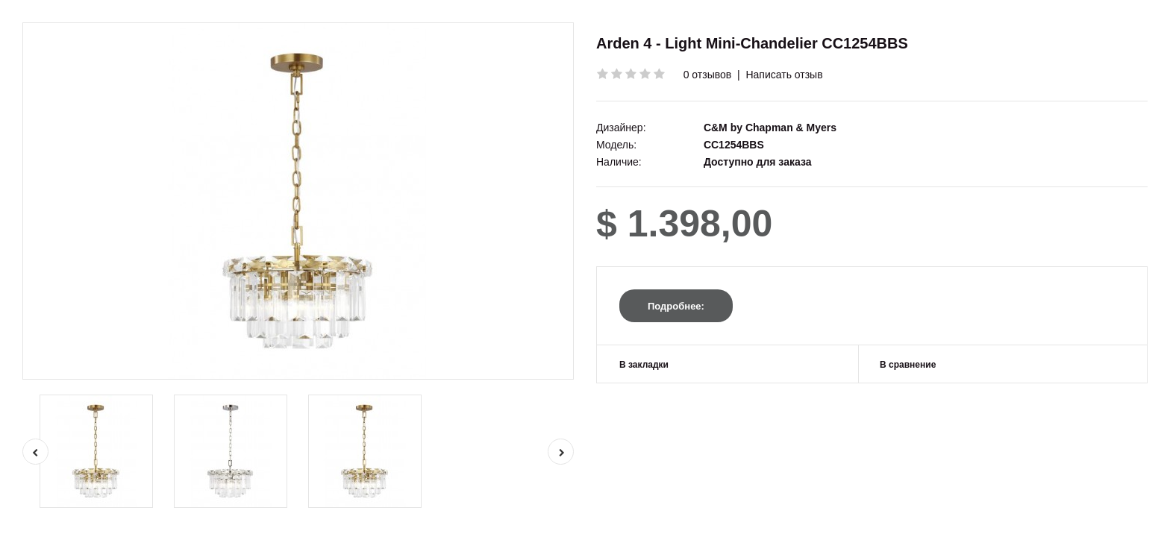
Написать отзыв (783, 75)
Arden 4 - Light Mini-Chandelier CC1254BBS (752, 43)
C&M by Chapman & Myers (770, 128)
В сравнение (908, 364)
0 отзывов (707, 75)
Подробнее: (676, 306)
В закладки (644, 364)
